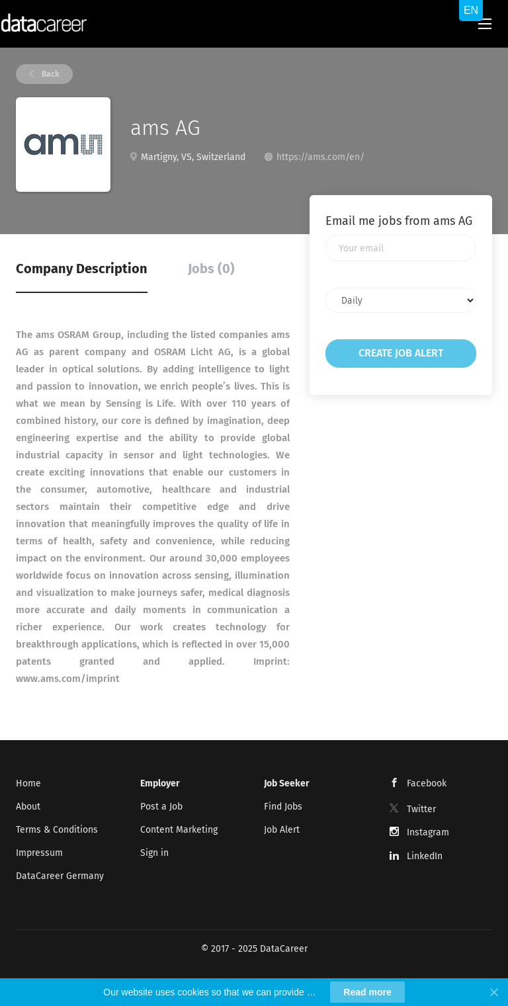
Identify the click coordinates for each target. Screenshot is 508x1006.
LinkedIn (425, 856)
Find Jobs (283, 806)
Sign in (154, 853)
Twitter (421, 809)
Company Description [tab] (82, 268)
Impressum (39, 853)
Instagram (428, 832)
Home (28, 783)
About (28, 806)
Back (50, 74)
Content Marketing (179, 829)
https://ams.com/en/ (320, 157)
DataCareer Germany (60, 876)
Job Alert (282, 829)
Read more (367, 992)
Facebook (426, 783)
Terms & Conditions (57, 829)
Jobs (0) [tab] (211, 268)
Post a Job (161, 806)
